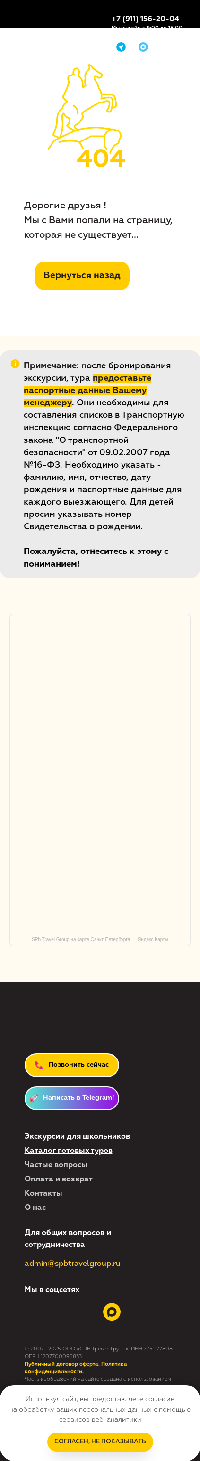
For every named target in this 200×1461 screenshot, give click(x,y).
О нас (35, 1208)
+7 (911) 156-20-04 (145, 19)
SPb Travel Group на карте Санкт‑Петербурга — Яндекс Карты (100, 939)
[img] (143, 46)
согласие (159, 1399)
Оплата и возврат (59, 1179)
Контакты (43, 1194)
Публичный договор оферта (61, 1364)
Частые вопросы (56, 1165)
